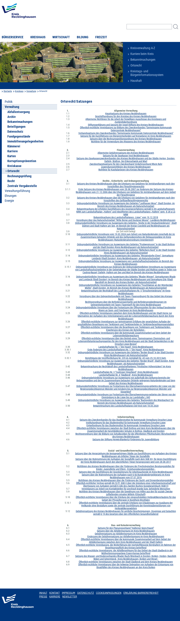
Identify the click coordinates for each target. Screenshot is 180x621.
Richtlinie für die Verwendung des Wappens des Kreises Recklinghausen (126, 141)
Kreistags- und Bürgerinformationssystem (146, 73)
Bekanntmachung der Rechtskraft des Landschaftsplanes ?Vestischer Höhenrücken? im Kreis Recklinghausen (126, 368)
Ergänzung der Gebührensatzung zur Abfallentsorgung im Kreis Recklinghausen (125, 536)
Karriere (12, 151)
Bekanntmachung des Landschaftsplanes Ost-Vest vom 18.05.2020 (126, 405)
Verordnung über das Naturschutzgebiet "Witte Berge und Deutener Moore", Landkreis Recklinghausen (125, 220)
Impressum (68, 593)
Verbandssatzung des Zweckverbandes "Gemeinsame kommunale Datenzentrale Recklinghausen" (125, 133)
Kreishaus (38, 37)
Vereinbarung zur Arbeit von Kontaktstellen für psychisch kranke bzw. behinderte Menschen (126, 488)
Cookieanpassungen (108, 593)
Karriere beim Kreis (142, 54)
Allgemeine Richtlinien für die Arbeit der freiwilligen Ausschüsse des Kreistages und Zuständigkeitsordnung (125, 120)
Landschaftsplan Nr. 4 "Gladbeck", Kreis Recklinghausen (126, 374)
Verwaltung (31, 91)
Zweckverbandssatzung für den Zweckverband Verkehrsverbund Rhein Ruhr (125, 164)
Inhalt (43, 593)
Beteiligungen (16, 126)
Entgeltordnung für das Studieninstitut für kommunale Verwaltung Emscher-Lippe (125, 425)
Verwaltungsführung (17, 191)
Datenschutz (15, 131)
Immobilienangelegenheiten (25, 141)
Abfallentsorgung (18, 112)
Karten (11, 156)
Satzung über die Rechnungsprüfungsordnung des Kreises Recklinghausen (126, 138)
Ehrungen (11, 196)
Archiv (11, 117)
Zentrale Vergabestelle (22, 186)
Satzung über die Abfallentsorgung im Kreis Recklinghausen (126, 530)
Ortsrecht (136, 65)
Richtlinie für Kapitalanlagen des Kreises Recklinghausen (125, 169)
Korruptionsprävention (21, 161)
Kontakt (54, 593)
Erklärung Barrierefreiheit (140, 593)
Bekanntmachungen (142, 59)
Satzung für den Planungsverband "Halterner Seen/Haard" (126, 528)
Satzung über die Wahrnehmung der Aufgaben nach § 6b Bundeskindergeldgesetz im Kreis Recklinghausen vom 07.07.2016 (126, 476)
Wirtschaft (61, 37)
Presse (43, 596)
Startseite (8, 91)
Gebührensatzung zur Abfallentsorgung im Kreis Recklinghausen (126, 533)
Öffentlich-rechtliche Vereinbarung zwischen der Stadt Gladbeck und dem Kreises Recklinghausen (126, 561)
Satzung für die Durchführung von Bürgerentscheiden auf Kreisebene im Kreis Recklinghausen (125, 136)
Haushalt (136, 80)
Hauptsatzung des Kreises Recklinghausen (125, 113)
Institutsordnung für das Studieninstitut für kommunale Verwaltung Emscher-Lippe (126, 422)
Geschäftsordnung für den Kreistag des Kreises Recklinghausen (125, 116)
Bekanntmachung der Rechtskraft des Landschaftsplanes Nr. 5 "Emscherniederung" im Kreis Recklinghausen (125, 292)
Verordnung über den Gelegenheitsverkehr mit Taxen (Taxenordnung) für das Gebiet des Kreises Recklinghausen (125, 298)
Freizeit (101, 37)
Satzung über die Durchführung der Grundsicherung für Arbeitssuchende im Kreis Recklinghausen (126, 471)
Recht (11, 181)
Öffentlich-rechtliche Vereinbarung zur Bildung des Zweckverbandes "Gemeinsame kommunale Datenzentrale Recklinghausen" (126, 129)
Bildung (82, 37)
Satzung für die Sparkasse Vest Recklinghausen (126, 155)
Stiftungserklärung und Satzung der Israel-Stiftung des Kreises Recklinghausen (126, 124)
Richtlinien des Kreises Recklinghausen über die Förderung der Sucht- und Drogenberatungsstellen (125, 480)
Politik (8, 102)
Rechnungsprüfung (19, 176)
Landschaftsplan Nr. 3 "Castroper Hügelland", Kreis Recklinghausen (125, 372)
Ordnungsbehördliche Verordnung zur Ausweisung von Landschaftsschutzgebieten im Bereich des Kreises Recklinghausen (125, 262)
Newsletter (69, 596)
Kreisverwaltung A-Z (142, 48)
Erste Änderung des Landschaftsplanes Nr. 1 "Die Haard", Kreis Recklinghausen (126, 349)
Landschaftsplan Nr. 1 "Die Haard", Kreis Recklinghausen (125, 346)
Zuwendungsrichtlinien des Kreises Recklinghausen (126, 166)
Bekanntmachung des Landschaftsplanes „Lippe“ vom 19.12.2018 (126, 217)
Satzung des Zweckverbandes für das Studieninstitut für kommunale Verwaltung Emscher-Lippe (126, 419)
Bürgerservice (12, 37)
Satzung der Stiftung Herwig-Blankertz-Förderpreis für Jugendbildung (125, 439)
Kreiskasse (14, 166)
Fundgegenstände (18, 136)
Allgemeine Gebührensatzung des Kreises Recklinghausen (126, 152)
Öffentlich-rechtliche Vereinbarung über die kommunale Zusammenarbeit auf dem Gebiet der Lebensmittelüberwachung (126, 334)
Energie (9, 200)
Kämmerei (13, 146)
